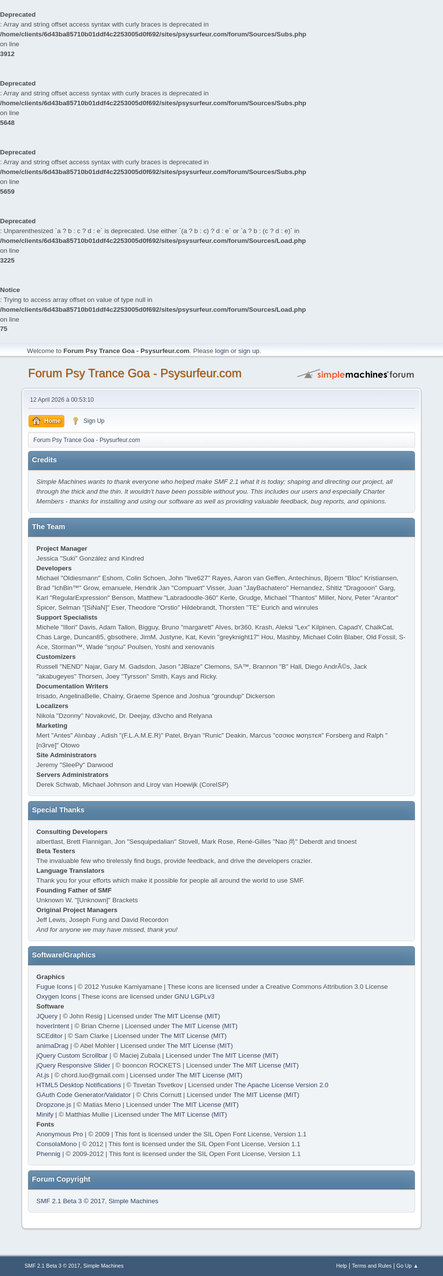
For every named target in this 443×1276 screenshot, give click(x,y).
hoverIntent (52, 1026)
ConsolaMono (56, 1144)
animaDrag (52, 1045)
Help (341, 1266)
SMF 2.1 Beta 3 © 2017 (70, 1201)
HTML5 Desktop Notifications (78, 1085)
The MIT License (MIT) (187, 1016)
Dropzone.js (53, 1104)
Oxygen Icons (56, 996)
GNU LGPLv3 (194, 996)
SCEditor (49, 1035)
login (222, 351)
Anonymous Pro (59, 1134)
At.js (42, 1075)
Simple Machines (133, 1201)
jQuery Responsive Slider (73, 1065)
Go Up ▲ (407, 1266)
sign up (248, 351)
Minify (45, 1114)
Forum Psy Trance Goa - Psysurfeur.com (135, 373)
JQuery (46, 1016)
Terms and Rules (371, 1266)
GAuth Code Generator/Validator (83, 1094)
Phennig (48, 1153)
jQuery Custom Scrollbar (72, 1055)
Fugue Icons (54, 986)
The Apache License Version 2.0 (282, 1085)
